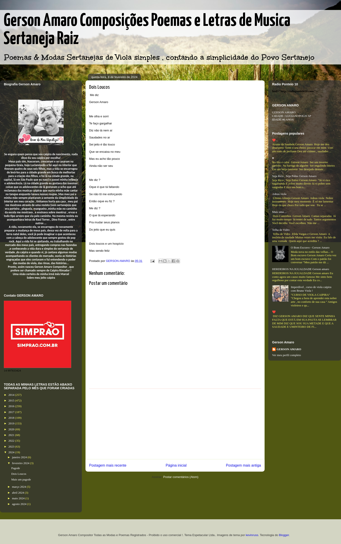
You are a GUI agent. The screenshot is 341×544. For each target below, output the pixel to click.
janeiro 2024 (20, 457)
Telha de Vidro (281, 229)
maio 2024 (18, 498)
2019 (11, 423)
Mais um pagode (21, 479)
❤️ (274, 312)
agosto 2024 (19, 504)
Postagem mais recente (107, 465)
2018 (11, 417)
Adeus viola (279, 194)
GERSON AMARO (289, 349)
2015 (11, 400)
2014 (11, 394)
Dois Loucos (18, 473)
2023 (11, 446)
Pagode (15, 468)
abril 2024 (18, 492)
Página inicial (176, 465)
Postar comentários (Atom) (180, 477)
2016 (11, 406)
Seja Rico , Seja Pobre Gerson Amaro (294, 176)
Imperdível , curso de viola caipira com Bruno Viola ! (311, 288)
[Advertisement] (175, 424)
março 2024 (19, 486)
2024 (11, 452)
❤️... (275, 140)
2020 (11, 429)
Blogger (284, 535)
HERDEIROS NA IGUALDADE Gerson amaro (300, 269)
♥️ (273, 158)
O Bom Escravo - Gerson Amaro (310, 247)
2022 (11, 440)
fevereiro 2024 (21, 463)
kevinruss (252, 535)
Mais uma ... (279, 212)
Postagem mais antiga (243, 465)
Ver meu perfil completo (286, 355)
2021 (11, 435)
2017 (11, 412)
